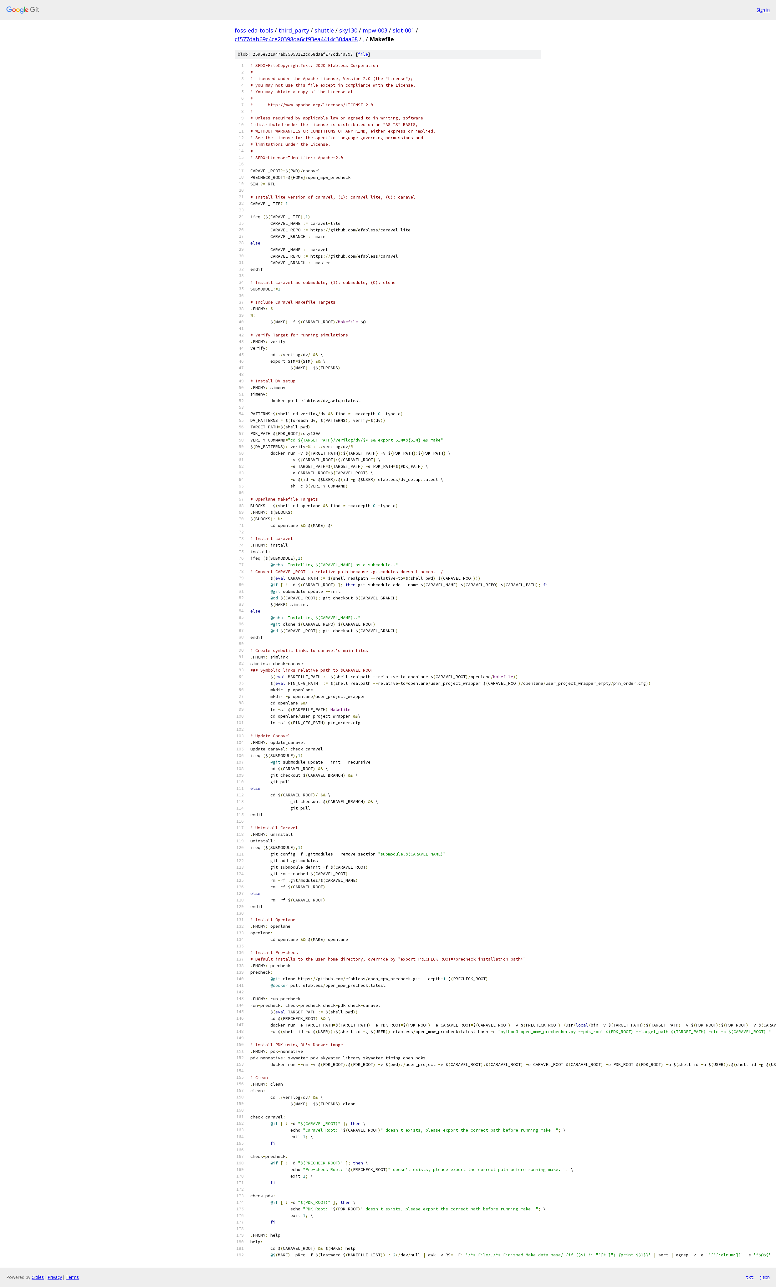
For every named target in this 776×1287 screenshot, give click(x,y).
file (363, 54)
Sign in (763, 10)
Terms (72, 1277)
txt (749, 1277)
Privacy (55, 1277)
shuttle (324, 30)
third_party (293, 30)
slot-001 (403, 30)
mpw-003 (375, 30)
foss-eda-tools (254, 30)
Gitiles (38, 1277)
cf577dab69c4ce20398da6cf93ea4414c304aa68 (296, 39)
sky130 (348, 30)
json (765, 1277)
